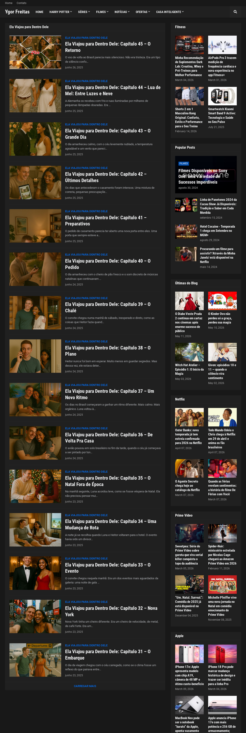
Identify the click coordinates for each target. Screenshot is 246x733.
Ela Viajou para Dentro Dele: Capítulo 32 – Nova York (111, 611)
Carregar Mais (85, 686)
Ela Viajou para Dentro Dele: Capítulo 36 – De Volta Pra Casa (109, 438)
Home (8, 3)
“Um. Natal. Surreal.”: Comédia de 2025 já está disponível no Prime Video (189, 604)
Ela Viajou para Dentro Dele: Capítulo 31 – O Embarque (108, 655)
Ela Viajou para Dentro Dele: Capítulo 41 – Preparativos (106, 221)
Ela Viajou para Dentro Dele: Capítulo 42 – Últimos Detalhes (106, 177)
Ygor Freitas (17, 12)
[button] (235, 12)
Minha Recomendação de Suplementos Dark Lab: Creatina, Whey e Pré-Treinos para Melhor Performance (189, 66)
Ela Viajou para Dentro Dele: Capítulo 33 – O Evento (108, 568)
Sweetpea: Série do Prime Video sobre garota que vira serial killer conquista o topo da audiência (189, 554)
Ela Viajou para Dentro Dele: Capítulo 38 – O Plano (108, 351)
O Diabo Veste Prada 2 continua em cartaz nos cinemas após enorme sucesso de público (188, 322)
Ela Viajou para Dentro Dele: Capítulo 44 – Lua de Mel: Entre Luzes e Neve (113, 91)
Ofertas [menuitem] (141, 12)
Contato (21, 3)
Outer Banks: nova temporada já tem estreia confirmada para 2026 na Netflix (188, 436)
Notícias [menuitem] (121, 12)
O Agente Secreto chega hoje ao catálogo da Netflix (187, 485)
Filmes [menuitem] (101, 12)
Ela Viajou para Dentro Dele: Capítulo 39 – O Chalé (108, 307)
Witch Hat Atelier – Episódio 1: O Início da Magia (189, 369)
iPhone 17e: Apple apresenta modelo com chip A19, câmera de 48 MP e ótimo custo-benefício (189, 675)
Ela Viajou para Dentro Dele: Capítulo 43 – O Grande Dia (108, 134)
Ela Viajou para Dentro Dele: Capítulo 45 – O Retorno (108, 47)
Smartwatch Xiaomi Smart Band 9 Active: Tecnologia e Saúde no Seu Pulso (222, 115)
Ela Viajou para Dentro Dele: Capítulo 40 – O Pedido (108, 264)
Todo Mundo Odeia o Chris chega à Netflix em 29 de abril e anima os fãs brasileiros (221, 438)
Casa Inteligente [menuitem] (168, 12)
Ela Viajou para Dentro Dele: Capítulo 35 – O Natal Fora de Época (108, 481)
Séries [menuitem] (82, 12)
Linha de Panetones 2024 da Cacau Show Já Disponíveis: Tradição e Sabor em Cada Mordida (218, 206)
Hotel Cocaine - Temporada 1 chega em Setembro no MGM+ (217, 231)
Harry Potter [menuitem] (59, 12)
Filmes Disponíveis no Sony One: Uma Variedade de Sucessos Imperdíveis (202, 176)
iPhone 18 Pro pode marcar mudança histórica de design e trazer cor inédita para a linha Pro (221, 675)
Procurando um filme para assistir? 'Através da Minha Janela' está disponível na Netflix (217, 255)
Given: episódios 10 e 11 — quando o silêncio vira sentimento (222, 371)
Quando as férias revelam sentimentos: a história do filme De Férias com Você (222, 487)
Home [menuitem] (39, 12)
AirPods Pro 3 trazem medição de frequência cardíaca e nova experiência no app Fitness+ (222, 66)
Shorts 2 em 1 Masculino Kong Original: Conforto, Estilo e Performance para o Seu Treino (188, 117)
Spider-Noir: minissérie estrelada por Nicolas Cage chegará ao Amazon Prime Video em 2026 (222, 554)
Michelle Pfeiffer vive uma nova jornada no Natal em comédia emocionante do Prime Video (222, 606)
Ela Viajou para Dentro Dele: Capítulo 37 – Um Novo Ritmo (109, 394)
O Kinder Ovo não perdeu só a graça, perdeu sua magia (220, 318)
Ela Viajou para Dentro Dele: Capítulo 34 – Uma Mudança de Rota (110, 524)
